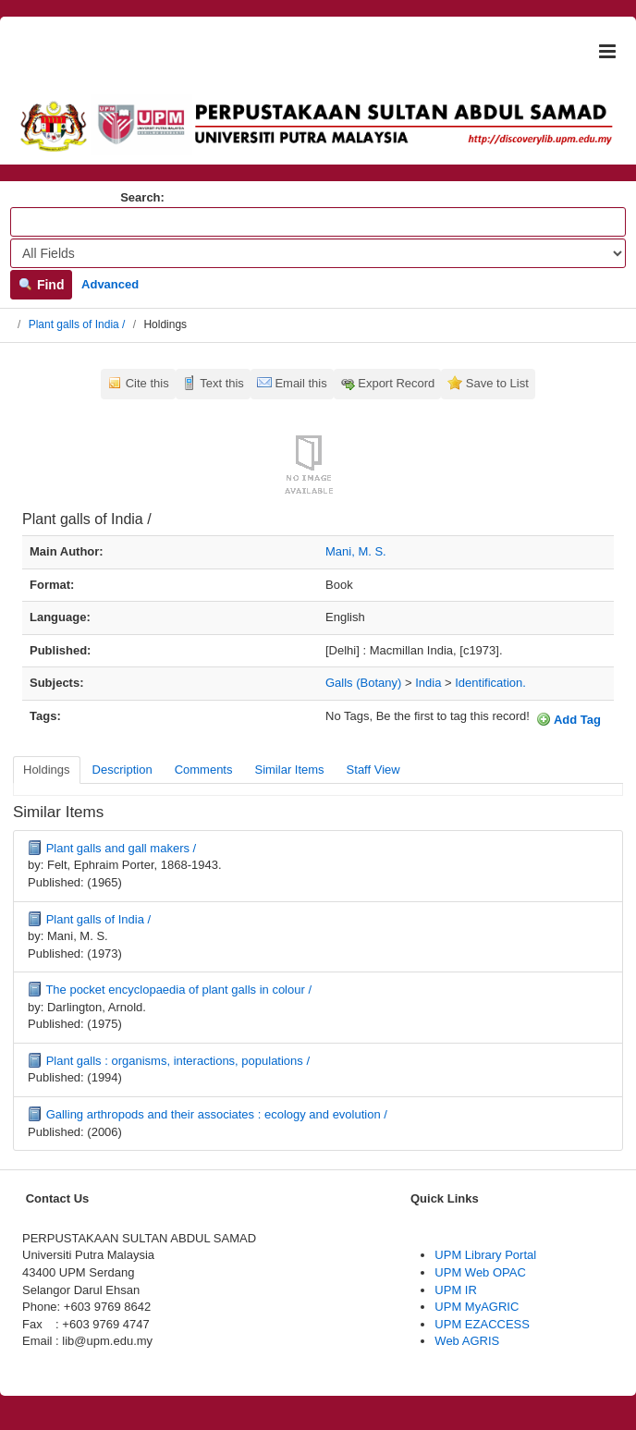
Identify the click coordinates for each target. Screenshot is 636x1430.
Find (41, 284)
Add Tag (568, 719)
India (428, 683)
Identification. (490, 683)
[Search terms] (318, 222)
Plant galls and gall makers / (121, 848)
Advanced (110, 284)
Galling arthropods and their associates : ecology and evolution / (216, 1114)
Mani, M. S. (355, 551)
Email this (300, 383)
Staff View (373, 769)
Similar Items (289, 769)
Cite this (147, 383)
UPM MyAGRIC (476, 1307)
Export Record (396, 383)
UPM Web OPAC (479, 1272)
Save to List (497, 383)
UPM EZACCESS (482, 1324)
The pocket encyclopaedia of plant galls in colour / (178, 989)
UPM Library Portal (485, 1255)
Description (122, 769)
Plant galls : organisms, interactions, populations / (178, 1061)
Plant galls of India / (77, 324)
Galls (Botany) (363, 683)
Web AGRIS (466, 1341)
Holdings (46, 769)
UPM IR (455, 1290)
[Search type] (318, 253)
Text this (222, 383)
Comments (204, 769)
